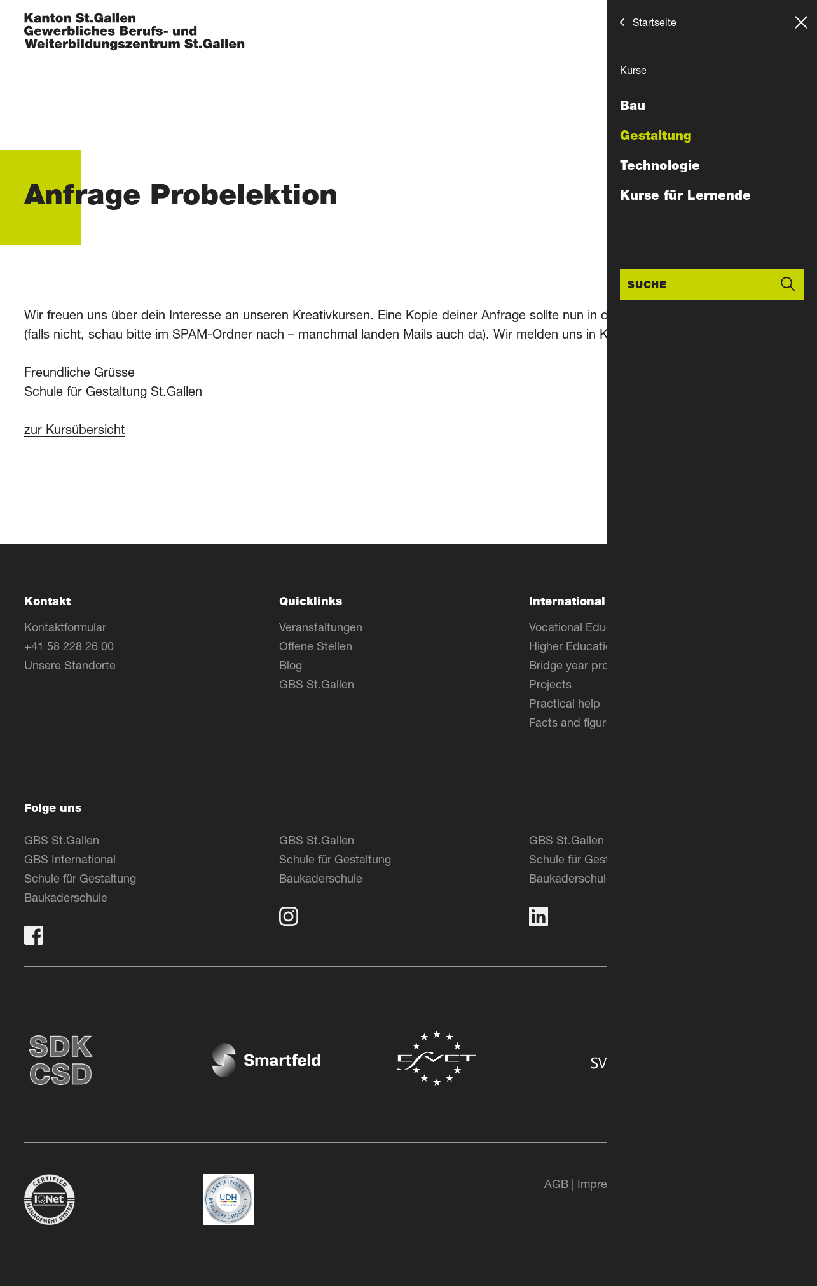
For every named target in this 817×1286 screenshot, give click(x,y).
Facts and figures (573, 722)
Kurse (633, 70)
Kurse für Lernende (685, 195)
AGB (556, 1184)
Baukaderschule (65, 897)
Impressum (606, 1184)
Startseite (654, 22)
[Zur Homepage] (134, 33)
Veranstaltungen (320, 627)
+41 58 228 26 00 (69, 646)
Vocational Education (583, 627)
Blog (290, 665)
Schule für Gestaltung (80, 878)
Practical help (564, 703)
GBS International (70, 859)
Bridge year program (582, 665)
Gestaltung (656, 135)
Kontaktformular (65, 627)
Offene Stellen (315, 646)
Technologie (660, 165)
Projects (550, 684)
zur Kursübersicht (74, 429)
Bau (632, 105)
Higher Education (573, 646)
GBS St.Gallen (316, 684)
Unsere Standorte (70, 665)
